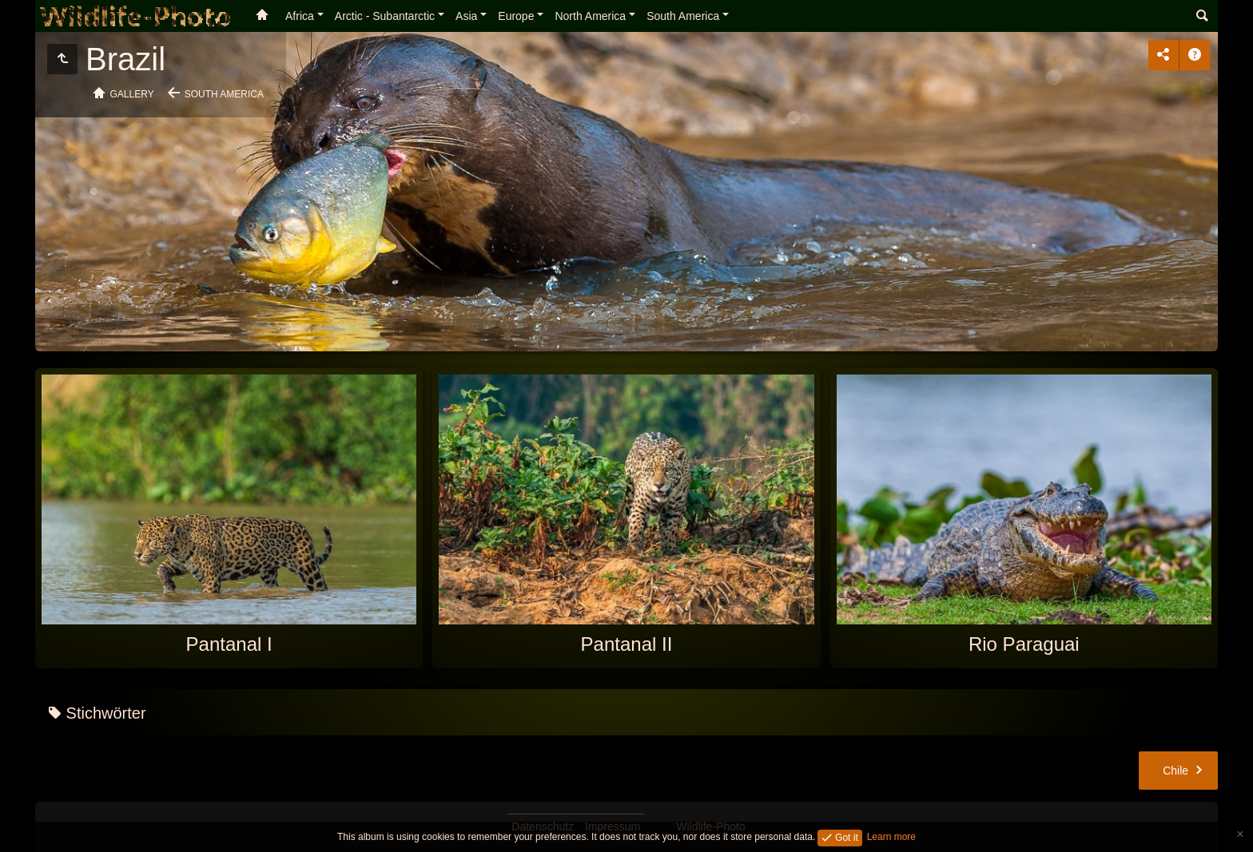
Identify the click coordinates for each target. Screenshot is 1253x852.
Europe (516, 16)
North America (590, 16)
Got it (845, 836)
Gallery (132, 94)
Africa (299, 16)
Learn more (891, 836)
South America (682, 16)
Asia (466, 16)
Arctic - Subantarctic (385, 16)
